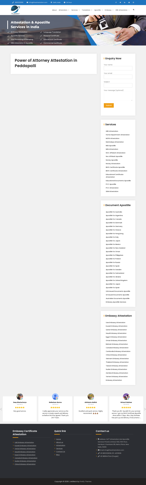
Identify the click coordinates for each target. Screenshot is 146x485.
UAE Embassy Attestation (24, 442)
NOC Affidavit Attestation (115, 153)
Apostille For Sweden (113, 269)
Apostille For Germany (114, 226)
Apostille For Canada (114, 219)
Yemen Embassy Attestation (117, 376)
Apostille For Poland (113, 259)
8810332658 (19, 2)
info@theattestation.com (38, 2)
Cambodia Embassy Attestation (118, 351)
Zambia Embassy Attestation (117, 373)
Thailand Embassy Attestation (117, 362)
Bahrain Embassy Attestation (117, 344)
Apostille (98, 10)
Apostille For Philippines (114, 255)
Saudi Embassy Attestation (116, 333)
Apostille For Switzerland (115, 273)
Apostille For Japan (113, 241)
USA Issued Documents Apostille (118, 291)
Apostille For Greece (113, 230)
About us (59, 442)
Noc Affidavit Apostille (114, 156)
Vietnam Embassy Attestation (117, 358)
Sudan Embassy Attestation (116, 369)
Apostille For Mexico (113, 244)
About (54, 10)
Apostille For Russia (113, 262)
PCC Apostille (111, 184)
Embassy (109, 10)
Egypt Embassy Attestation (116, 337)
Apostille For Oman (113, 251)
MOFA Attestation (112, 138)
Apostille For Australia (114, 212)
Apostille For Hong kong (114, 233)
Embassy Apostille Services (116, 302)
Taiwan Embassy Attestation (117, 366)
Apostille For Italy (112, 237)
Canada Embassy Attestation (117, 348)
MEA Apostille (111, 146)
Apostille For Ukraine (113, 277)
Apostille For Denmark (114, 223)
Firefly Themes (85, 481)
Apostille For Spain (113, 266)
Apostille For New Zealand (115, 248)
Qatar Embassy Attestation (116, 330)
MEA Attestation (112, 149)
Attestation (64, 10)
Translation (87, 10)
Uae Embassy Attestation (115, 322)
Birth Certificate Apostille (115, 167)
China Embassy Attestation (116, 355)
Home (58, 439)
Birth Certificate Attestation (116, 171)
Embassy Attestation (114, 380)
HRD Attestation (123, 10)
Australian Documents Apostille (117, 298)
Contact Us (60, 451)
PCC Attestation (112, 188)
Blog (58, 455)
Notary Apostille (112, 160)
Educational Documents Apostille (118, 181)
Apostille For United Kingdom (116, 280)
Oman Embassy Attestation (116, 340)
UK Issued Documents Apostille (117, 295)
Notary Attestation (113, 163)
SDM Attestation (112, 191)
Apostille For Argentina (114, 215)
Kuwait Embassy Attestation (116, 326)
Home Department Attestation (118, 135)
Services (75, 10)
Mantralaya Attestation (115, 142)
